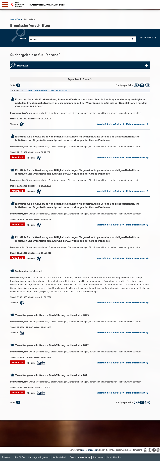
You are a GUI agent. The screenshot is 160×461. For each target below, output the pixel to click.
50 (147, 85)
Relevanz (60, 90)
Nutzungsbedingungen (38, 457)
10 (136, 85)
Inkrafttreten (41, 90)
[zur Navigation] (5, 4)
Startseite (6, 457)
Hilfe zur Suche (146, 37)
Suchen (132, 40)
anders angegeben (89, 449)
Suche (23, 38)
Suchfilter (22, 65)
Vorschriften (16, 19)
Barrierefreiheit (59, 457)
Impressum (98, 457)
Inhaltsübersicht (114, 457)
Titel (51, 90)
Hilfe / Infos (19, 457)
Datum (30, 90)
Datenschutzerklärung (80, 457)
